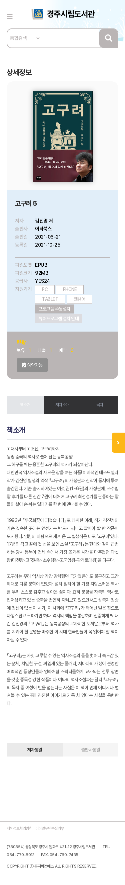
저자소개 (62, 404)
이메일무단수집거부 (49, 828)
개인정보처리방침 (19, 828)
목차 (99, 404)
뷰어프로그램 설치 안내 (59, 318)
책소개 (25, 404)
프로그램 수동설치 (54, 309)
